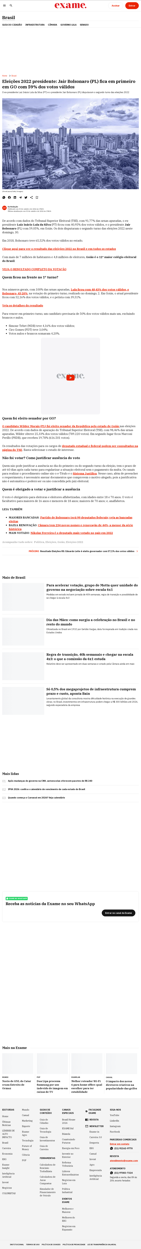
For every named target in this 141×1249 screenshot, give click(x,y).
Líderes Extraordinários (70, 1173)
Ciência (26, 1154)
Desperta (94, 1142)
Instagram (115, 1126)
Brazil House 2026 (68, 1121)
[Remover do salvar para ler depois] (37, 197)
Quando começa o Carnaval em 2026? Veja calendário (36, 797)
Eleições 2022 (74, 542)
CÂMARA (52, 24)
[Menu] (4, 5)
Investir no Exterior (67, 1155)
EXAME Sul (68, 1128)
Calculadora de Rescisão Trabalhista (47, 1168)
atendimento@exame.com (124, 1160)
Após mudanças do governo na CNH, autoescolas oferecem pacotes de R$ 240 (50, 780)
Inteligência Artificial (8, 1175)
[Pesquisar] (11, 5)
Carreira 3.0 (96, 1137)
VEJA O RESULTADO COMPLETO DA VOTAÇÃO (34, 269)
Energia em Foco (70, 1148)
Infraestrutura (35, 24)
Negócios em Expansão (68, 1228)
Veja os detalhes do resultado (22, 305)
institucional (17, 1245)
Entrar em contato (119, 1144)
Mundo (25, 1109)
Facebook (115, 1131)
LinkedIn (114, 1120)
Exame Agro (25, 1133)
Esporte (26, 1126)
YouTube (114, 1115)
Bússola (66, 1134)
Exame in (94, 1131)
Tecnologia (27, 1140)
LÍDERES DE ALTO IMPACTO (8, 1134)
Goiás (61, 542)
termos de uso (33, 1245)
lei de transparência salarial (101, 1245)
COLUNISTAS (9, 1193)
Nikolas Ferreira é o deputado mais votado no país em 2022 (72, 533)
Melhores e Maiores (68, 1210)
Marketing (27, 1120)
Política (39, 542)
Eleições (50, 542)
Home (4, 76)
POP (24, 1160)
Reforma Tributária (67, 1164)
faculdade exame (95, 1111)
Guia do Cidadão (12, 24)
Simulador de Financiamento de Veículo (48, 1192)
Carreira (6, 1148)
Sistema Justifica (85, 473)
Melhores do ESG (68, 1219)
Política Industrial (67, 1191)
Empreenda (96, 1170)
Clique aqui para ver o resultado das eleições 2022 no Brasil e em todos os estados (59, 249)
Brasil (8, 17)
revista (94, 1119)
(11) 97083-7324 (123, 1172)
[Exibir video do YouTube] (70, 376)
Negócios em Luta (68, 1182)
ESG (4, 1159)
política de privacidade (74, 1245)
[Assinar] (115, 5)
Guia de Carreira (44, 1148)
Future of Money (27, 1148)
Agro (92, 1164)
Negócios (7, 1187)
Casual (25, 1115)
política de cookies (51, 1245)
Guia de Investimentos (47, 1139)
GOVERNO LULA (68, 24)
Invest (5, 1182)
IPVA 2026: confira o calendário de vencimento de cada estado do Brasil (46, 789)
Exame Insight (6, 1166)
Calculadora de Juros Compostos (47, 1180)
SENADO (84, 24)
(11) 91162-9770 (123, 1148)
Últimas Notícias (6, 1123)
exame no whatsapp (16, 898)
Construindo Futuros (68, 1141)
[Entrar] (132, 5)
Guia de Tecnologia (45, 1130)
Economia (7, 1153)
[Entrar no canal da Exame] (118, 913)
